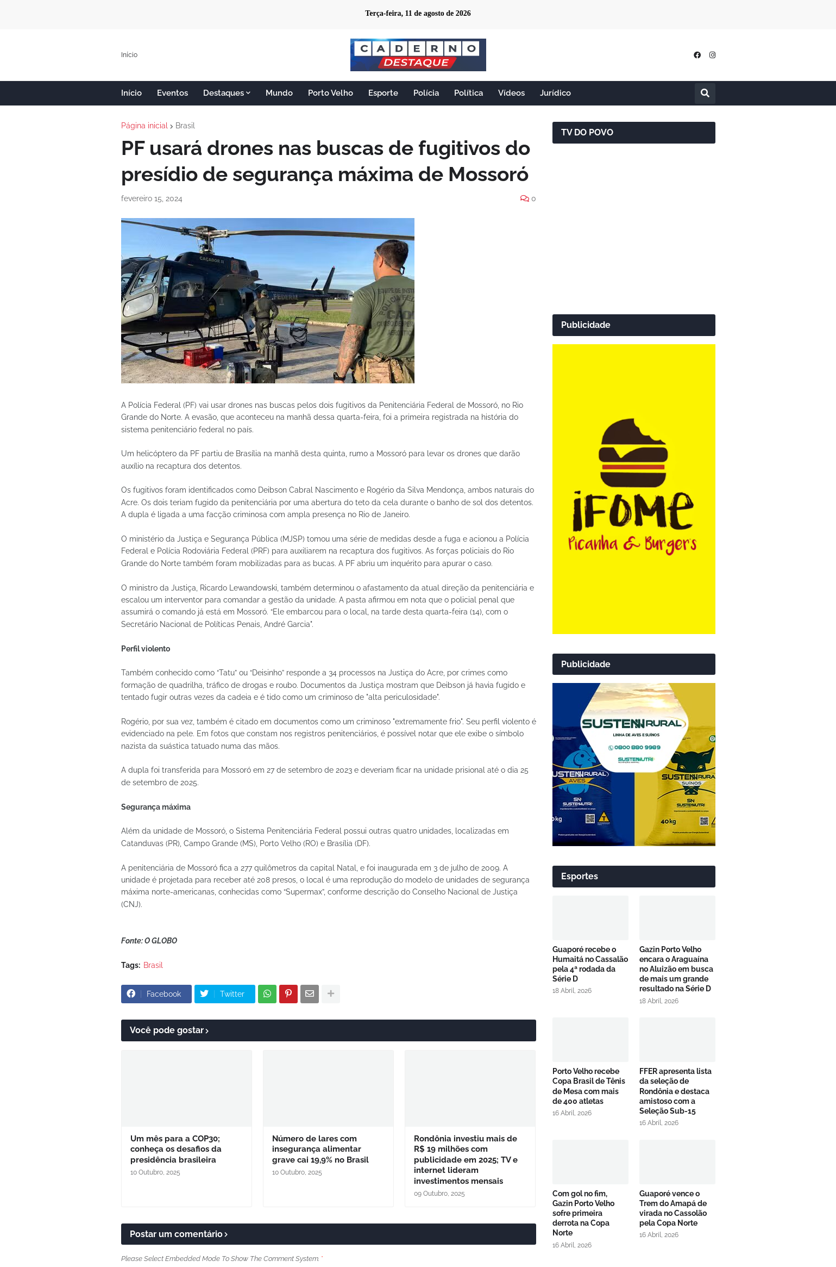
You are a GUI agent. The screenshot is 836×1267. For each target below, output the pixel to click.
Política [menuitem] (468, 93)
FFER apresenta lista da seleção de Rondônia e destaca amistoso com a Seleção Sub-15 (675, 1091)
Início (129, 55)
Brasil (185, 125)
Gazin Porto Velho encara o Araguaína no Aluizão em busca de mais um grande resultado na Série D (676, 969)
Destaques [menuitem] (223, 93)
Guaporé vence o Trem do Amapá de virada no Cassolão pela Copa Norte (673, 1208)
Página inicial (144, 125)
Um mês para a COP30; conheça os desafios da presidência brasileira (176, 1149)
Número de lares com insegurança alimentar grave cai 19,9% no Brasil (320, 1149)
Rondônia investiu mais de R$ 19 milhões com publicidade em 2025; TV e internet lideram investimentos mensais (466, 1160)
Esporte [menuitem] (383, 93)
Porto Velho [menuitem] (330, 93)
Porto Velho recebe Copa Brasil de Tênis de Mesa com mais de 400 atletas (588, 1086)
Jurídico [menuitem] (555, 93)
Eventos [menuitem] (172, 93)
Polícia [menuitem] (426, 93)
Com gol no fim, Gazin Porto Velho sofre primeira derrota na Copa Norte (583, 1213)
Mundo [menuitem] (279, 93)
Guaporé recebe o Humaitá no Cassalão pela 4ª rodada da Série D (590, 964)
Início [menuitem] (131, 93)
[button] (705, 93)
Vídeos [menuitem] (511, 93)
